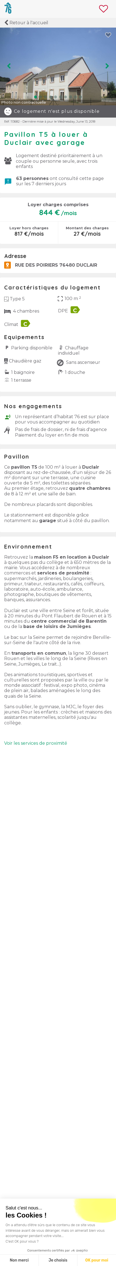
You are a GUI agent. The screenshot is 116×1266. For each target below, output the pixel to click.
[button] (35, 97)
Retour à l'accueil (26, 22)
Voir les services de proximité (35, 743)
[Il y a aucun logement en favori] (105, 9)
